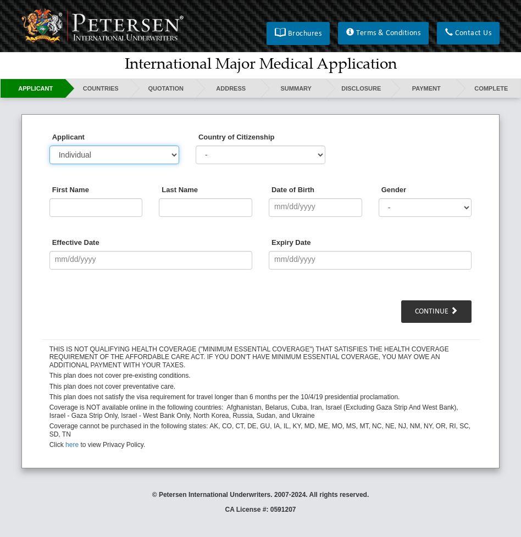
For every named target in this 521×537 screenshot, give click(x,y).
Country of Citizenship (236, 137)
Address (231, 88)
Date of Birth (292, 190)
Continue (436, 311)
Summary (296, 88)
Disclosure (361, 88)
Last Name (180, 190)
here (72, 445)
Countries (101, 88)
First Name (70, 190)
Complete (491, 88)
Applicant (35, 88)
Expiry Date (291, 242)
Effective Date (75, 242)
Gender (394, 190)
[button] (298, 33)
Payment (426, 88)
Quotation (166, 88)
